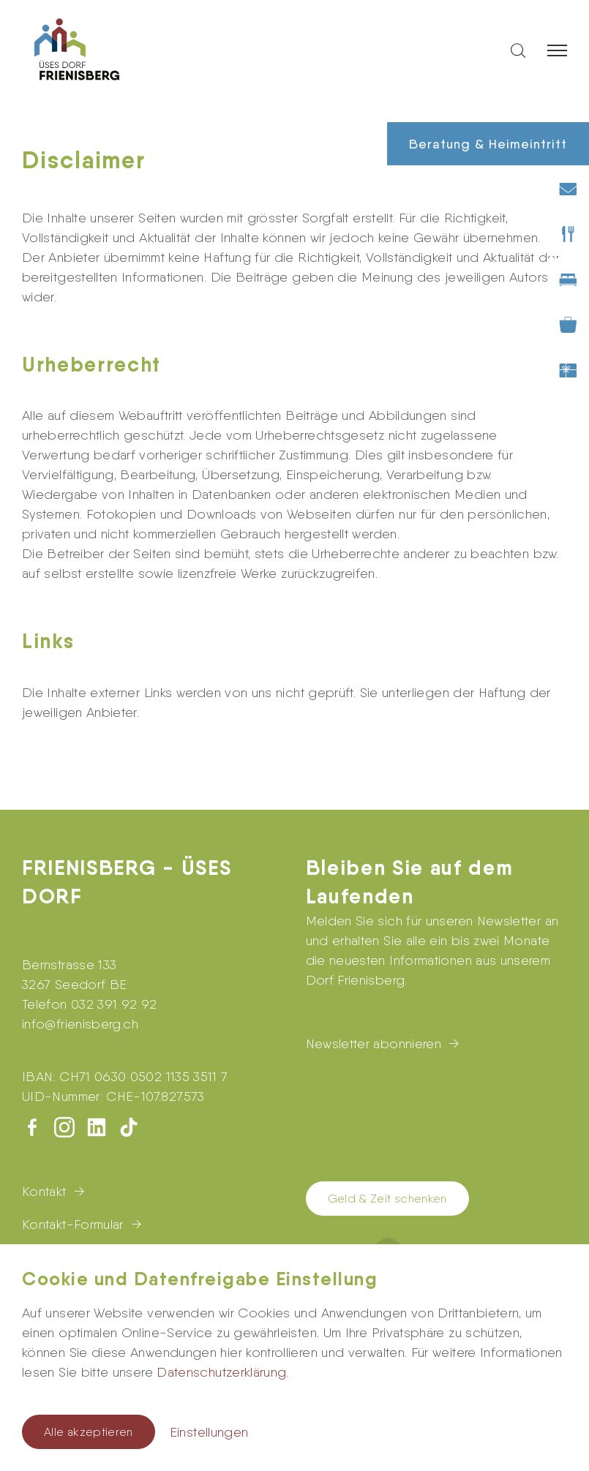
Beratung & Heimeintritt (488, 143)
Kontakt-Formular (73, 1224)
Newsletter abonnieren (374, 1043)
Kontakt (44, 1191)
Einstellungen (209, 1432)
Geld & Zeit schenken (387, 1198)
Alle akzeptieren (88, 1432)
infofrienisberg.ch (80, 1023)
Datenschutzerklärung (221, 1372)
